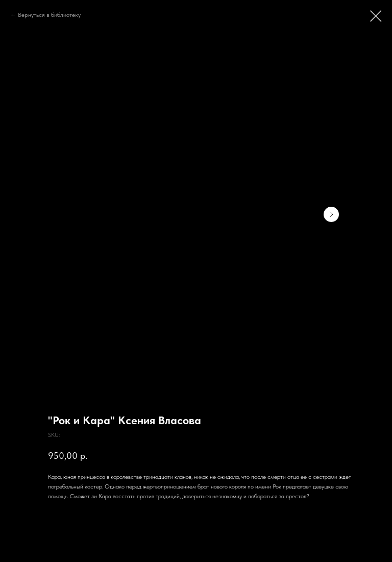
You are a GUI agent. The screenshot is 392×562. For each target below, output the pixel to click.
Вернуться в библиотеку (49, 14)
